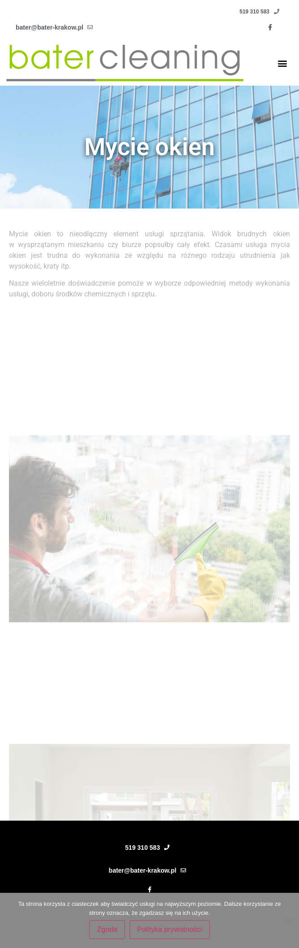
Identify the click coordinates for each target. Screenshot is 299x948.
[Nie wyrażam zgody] (287, 920)
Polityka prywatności (169, 929)
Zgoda (107, 929)
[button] (282, 63)
